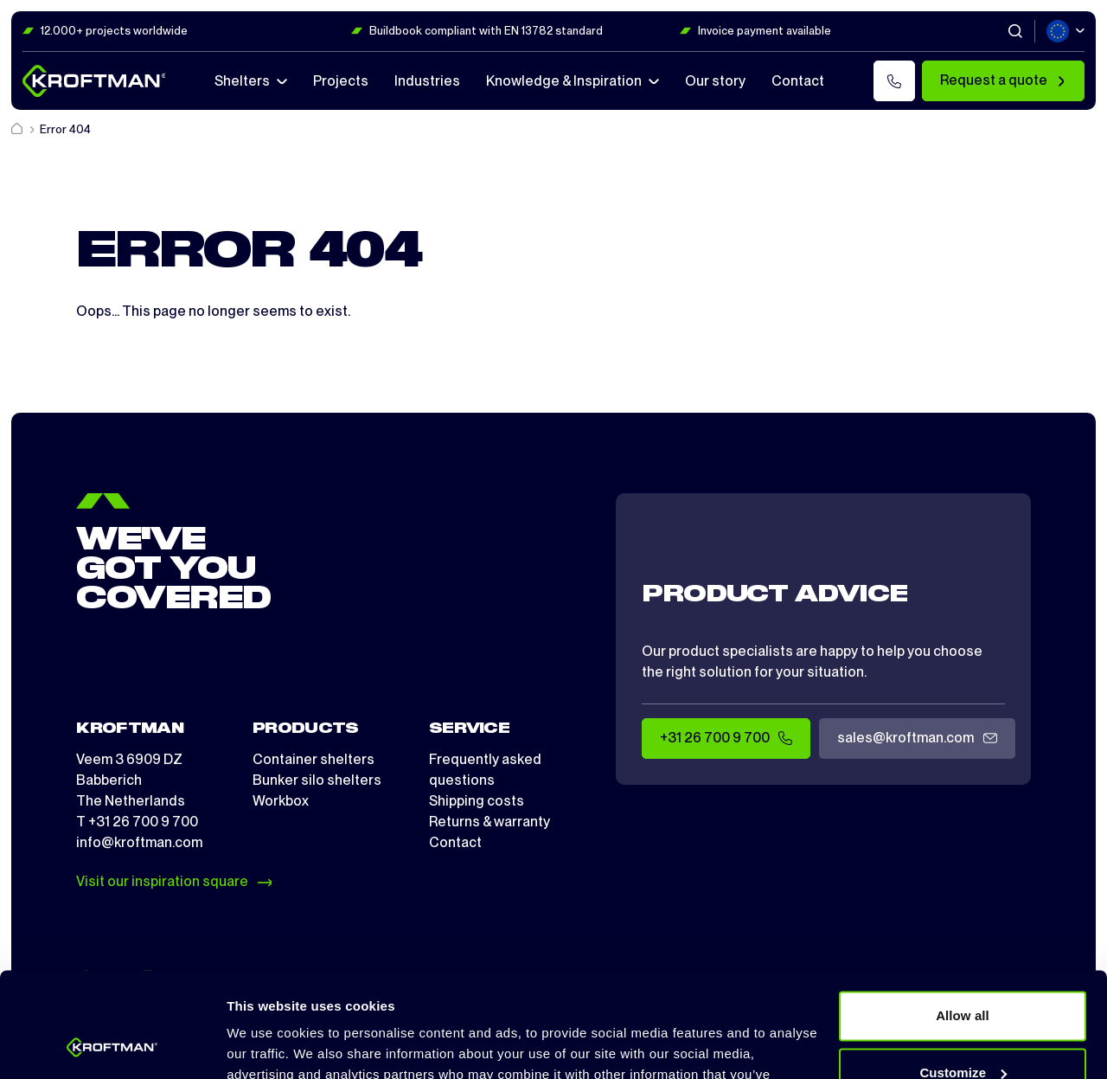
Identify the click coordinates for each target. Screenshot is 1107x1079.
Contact (455, 842)
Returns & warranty (489, 821)
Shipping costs (476, 801)
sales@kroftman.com (916, 738)
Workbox (281, 801)
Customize (963, 974)
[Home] (18, 129)
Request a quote (1003, 80)
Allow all (962, 917)
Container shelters (313, 759)
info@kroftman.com (139, 842)
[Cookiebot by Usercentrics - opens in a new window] (112, 1045)
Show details (267, 1044)
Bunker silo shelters (317, 780)
